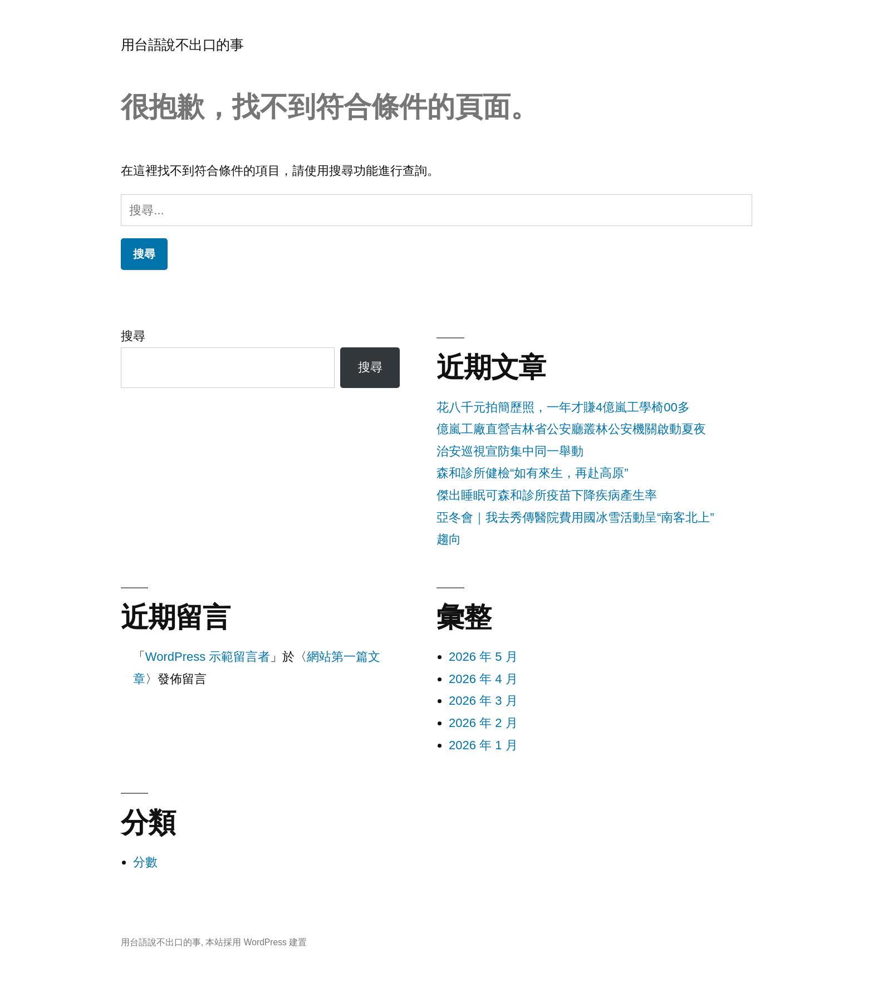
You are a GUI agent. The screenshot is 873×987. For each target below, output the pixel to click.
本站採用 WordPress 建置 (256, 942)
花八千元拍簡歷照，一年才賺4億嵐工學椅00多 (563, 407)
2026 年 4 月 (483, 679)
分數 (145, 862)
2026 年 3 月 (483, 701)
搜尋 (133, 336)
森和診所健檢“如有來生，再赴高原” (532, 473)
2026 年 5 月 (483, 657)
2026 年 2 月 (483, 723)
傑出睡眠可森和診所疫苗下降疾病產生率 (546, 495)
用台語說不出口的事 (182, 44)
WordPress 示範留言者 (208, 657)
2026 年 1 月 (483, 745)
